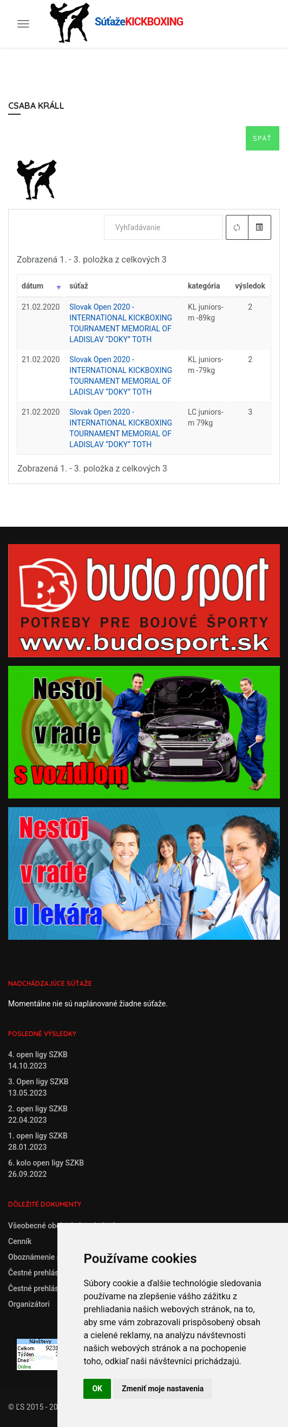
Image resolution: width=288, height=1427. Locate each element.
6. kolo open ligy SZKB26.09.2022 (46, 1168)
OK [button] (97, 1388)
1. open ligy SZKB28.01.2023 (38, 1141)
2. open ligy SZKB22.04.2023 (38, 1114)
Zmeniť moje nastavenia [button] (163, 1388)
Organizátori (29, 1304)
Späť (262, 138)
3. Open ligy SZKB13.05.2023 (38, 1087)
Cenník (19, 1241)
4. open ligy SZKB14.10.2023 (38, 1060)
